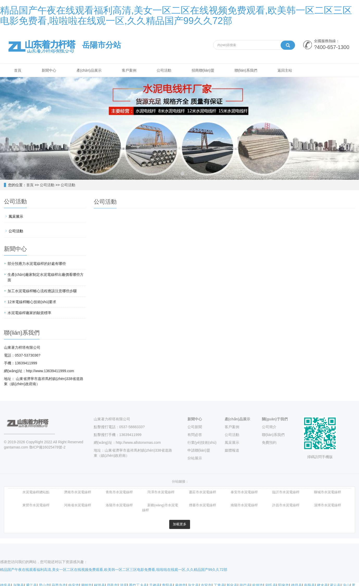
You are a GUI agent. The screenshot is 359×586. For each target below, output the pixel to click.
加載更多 (179, 525)
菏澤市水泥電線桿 (160, 493)
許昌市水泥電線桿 (285, 506)
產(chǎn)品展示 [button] (90, 70)
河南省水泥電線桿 (77, 506)
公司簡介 (269, 427)
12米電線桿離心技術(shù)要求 (32, 302)
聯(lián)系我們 (273, 435)
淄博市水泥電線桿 (327, 506)
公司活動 (47, 185)
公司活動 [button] (166, 70)
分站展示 (194, 458)
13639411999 (130, 435)
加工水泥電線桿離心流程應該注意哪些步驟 (42, 291)
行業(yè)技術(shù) (202, 443)
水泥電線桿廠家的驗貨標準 (29, 313)
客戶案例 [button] (131, 70)
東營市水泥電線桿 (35, 506)
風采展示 (16, 217)
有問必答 (194, 435)
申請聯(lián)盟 (198, 450)
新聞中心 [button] (49, 70)
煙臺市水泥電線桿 (202, 506)
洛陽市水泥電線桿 (119, 506)
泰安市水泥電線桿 (244, 493)
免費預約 (269, 443)
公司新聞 (194, 427)
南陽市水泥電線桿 (244, 506)
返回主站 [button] (288, 70)
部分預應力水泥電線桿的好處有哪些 (37, 264)
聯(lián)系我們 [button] (249, 70)
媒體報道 (232, 450)
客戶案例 (232, 427)
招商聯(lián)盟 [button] (205, 70)
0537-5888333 (131, 427)
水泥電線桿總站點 (35, 493)
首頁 (30, 185)
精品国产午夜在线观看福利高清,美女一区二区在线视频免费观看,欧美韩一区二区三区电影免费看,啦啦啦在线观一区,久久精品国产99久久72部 (176, 15)
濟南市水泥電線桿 (77, 493)
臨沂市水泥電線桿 (285, 493)
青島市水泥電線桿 (119, 493)
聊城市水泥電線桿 (327, 493)
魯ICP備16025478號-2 (47, 447)
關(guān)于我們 (275, 419)
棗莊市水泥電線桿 (202, 493)
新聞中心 (194, 419)
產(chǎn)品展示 (237, 419)
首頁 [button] (18, 70)
